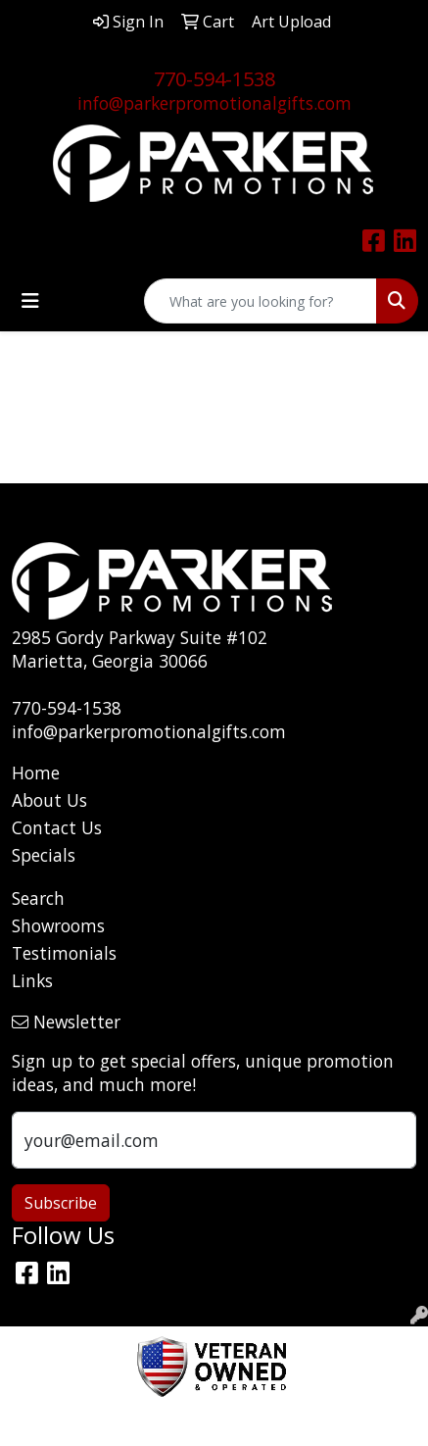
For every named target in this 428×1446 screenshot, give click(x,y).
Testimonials (64, 953)
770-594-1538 (214, 79)
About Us (49, 800)
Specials (43, 855)
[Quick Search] (260, 301)
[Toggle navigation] (30, 301)
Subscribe (60, 1203)
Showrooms (58, 925)
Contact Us (57, 827)
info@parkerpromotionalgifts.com (214, 103)
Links (32, 980)
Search (38, 898)
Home (36, 772)
